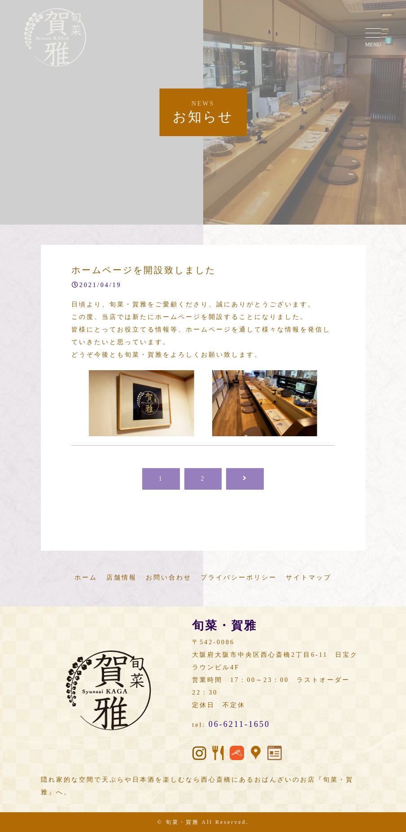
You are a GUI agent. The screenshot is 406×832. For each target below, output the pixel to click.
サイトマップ (309, 577)
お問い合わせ (169, 577)
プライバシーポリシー (239, 577)
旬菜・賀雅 (182, 822)
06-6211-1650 (239, 724)
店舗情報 (121, 577)
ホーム (85, 577)
